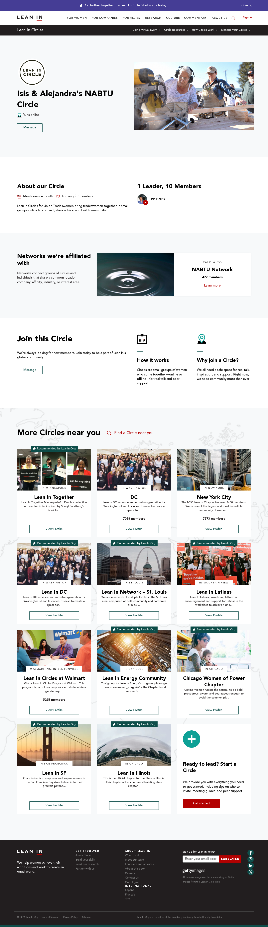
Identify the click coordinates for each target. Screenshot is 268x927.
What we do (132, 855)
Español (130, 890)
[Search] (233, 18)
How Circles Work (204, 30)
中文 (128, 899)
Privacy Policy (70, 917)
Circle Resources (176, 30)
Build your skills (85, 860)
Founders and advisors (139, 864)
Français (130, 895)
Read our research (87, 864)
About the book (135, 869)
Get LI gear (132, 882)
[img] (54, 470)
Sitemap (86, 917)
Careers (130, 873)
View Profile (54, 529)
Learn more (218, 286)
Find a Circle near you (130, 433)
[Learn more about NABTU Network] (135, 274)
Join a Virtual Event (146, 30)
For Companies (105, 18)
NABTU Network (212, 269)
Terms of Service (50, 917)
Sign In (247, 17)
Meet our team (134, 860)
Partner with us (84, 869)
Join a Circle (83, 855)
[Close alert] (246, 5)
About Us (219, 18)
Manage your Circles (235, 30)
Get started (201, 803)
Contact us (132, 878)
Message (29, 127)
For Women (77, 18)
